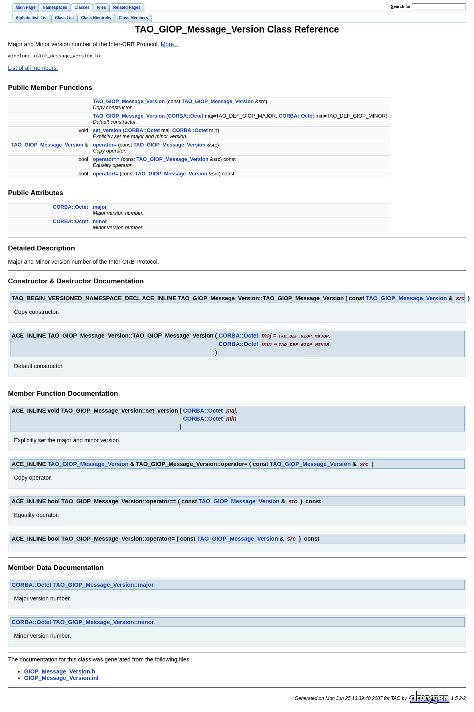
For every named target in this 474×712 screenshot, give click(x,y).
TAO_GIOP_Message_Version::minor (103, 622)
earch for (401, 6)
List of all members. (33, 68)
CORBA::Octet (185, 117)
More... (170, 44)
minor (100, 222)
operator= (104, 145)
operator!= (105, 174)
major (100, 208)
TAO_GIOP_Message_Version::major (103, 585)
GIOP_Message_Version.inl (61, 678)
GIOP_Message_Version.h (59, 671)
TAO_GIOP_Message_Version (129, 102)
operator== (106, 160)
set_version (107, 131)
